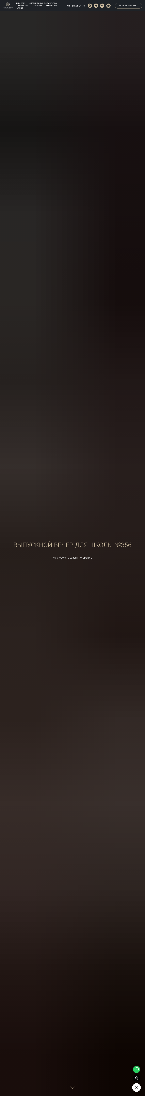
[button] (128, 5)
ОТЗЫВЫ (38, 6)
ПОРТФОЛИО (23, 6)
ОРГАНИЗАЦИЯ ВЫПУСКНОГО (43, 3)
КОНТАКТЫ (51, 6)
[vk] (102, 6)
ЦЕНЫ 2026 (20, 3)
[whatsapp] (90, 6)
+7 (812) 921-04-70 (75, 5)
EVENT (20, 8)
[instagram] (108, 6)
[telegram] (96, 6)
